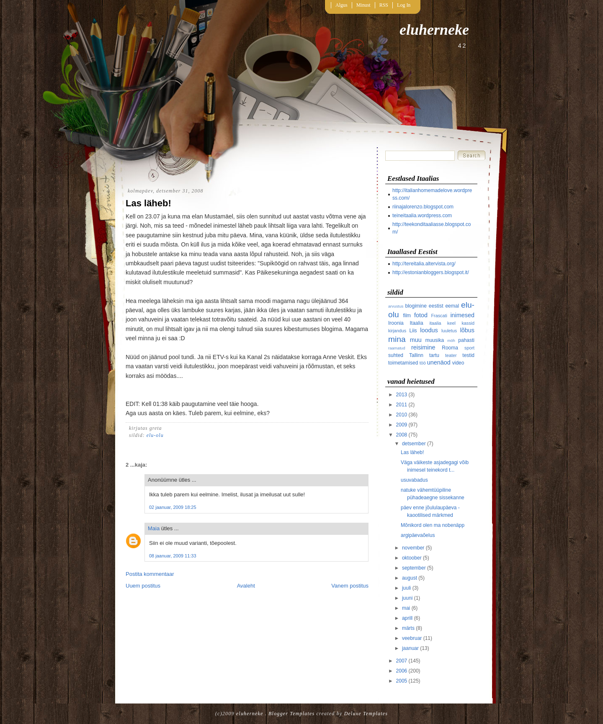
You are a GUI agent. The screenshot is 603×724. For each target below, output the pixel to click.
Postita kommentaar (150, 574)
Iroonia (396, 323)
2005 (401, 681)
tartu (434, 355)
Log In (403, 5)
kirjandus (397, 330)
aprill (407, 618)
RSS (383, 5)
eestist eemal (444, 306)
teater (451, 355)
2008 (401, 435)
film (407, 315)
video (458, 363)
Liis (413, 331)
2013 (401, 395)
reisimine (423, 347)
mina (397, 339)
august (409, 578)
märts (408, 628)
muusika (434, 340)
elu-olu (155, 435)
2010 (401, 415)
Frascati (439, 315)
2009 (401, 425)
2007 (401, 661)
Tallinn (416, 355)
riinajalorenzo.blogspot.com (423, 207)
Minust (363, 5)
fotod (421, 315)
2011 (401, 405)
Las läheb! (148, 203)
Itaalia (416, 323)
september (414, 568)
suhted (395, 355)
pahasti (466, 340)
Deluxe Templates (366, 713)
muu (416, 339)
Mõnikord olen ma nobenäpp (432, 525)
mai (406, 608)
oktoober (412, 558)
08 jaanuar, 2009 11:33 (172, 555)
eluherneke (434, 29)
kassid (467, 323)
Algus (341, 5)
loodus (429, 330)
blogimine (416, 306)
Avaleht (246, 586)
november (413, 548)
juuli (406, 588)
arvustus (395, 306)
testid (468, 355)
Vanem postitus (349, 586)
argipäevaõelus (418, 535)
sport (469, 347)
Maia (154, 528)
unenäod (439, 362)
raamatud (396, 348)
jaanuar (410, 648)
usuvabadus (414, 480)
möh (451, 340)
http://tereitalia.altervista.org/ (424, 264)
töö (423, 362)
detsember (414, 444)
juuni (407, 598)
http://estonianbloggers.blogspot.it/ (430, 272)
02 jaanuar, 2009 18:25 (172, 507)
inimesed (462, 315)
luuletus (449, 330)
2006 (401, 671)
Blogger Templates (291, 713)
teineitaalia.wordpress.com (422, 215)
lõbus (467, 330)
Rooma (450, 348)
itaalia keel (442, 323)
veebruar (412, 638)
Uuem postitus (143, 586)
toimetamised (403, 363)
